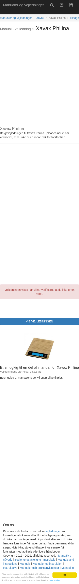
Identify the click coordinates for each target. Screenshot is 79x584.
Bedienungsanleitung (28, 559)
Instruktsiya (10, 567)
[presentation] (31, 308)
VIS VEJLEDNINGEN (39, 321)
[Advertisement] (38, 78)
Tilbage (74, 17)
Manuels (25, 563)
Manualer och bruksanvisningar (39, 567)
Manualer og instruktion (47, 563)
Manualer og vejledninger (23, 5)
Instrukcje (49, 559)
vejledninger (53, 531)
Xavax (40, 17)
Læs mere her (54, 580)
